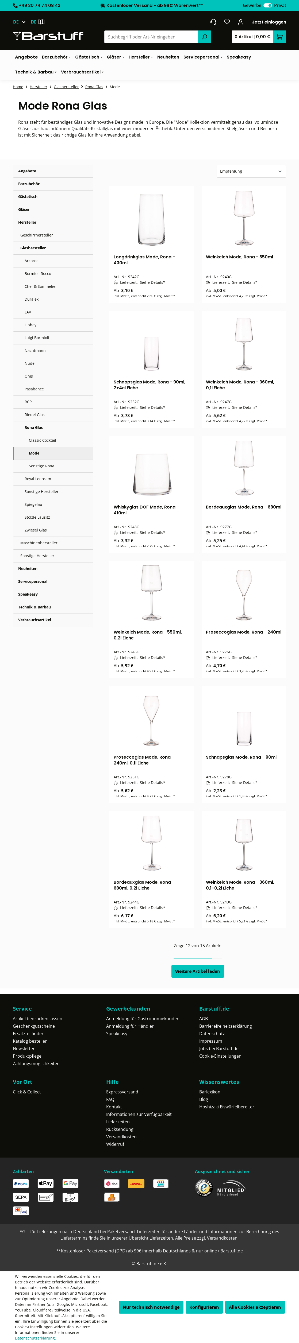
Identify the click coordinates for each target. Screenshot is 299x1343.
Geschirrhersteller (36, 235)
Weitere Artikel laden (197, 971)
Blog (203, 1099)
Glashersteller (33, 247)
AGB (203, 1019)
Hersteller (27, 222)
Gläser (24, 209)
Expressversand (122, 1092)
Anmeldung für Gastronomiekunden (142, 1019)
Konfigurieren (204, 1307)
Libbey (30, 324)
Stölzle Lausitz (37, 517)
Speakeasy (28, 594)
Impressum (210, 1041)
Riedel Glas (35, 414)
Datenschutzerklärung (35, 1338)
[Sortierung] (251, 171)
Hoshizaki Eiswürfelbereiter (226, 1107)
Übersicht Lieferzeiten (151, 1238)
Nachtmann (35, 350)
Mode (34, 453)
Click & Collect (27, 1092)
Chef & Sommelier (41, 286)
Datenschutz (212, 1034)
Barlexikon (209, 1092)
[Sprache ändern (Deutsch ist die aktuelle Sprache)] (22, 21)
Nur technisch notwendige (151, 1307)
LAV (28, 312)
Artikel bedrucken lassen (37, 1019)
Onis (29, 376)
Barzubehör (29, 183)
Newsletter (24, 1048)
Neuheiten (27, 568)
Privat (280, 5)
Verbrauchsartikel (34, 619)
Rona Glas (34, 427)
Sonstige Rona (41, 465)
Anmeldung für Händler (130, 1026)
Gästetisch (27, 196)
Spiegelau (33, 504)
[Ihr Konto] (241, 21)
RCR (28, 401)
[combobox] (151, 36)
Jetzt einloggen (269, 22)
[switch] (267, 5)
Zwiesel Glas (36, 530)
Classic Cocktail (42, 440)
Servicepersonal (32, 581)
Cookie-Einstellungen (220, 1056)
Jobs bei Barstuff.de (219, 1048)
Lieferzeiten (118, 1122)
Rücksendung (119, 1129)
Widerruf (115, 1144)
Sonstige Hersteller (42, 491)
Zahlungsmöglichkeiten (36, 1063)
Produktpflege (27, 1056)
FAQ (110, 1099)
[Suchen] (204, 36)
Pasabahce (34, 388)
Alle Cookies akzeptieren (255, 1307)
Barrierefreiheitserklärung (225, 1026)
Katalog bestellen (30, 1041)
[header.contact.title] (213, 21)
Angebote (27, 170)
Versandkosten (121, 1137)
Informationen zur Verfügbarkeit (139, 1114)
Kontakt (114, 1107)
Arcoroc (31, 260)
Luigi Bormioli (37, 337)
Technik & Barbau (34, 607)
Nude (29, 363)
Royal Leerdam (38, 478)
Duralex (32, 299)
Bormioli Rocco (38, 273)
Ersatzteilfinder (28, 1034)
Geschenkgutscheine (34, 1026)
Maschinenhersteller (38, 542)
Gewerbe (252, 5)
